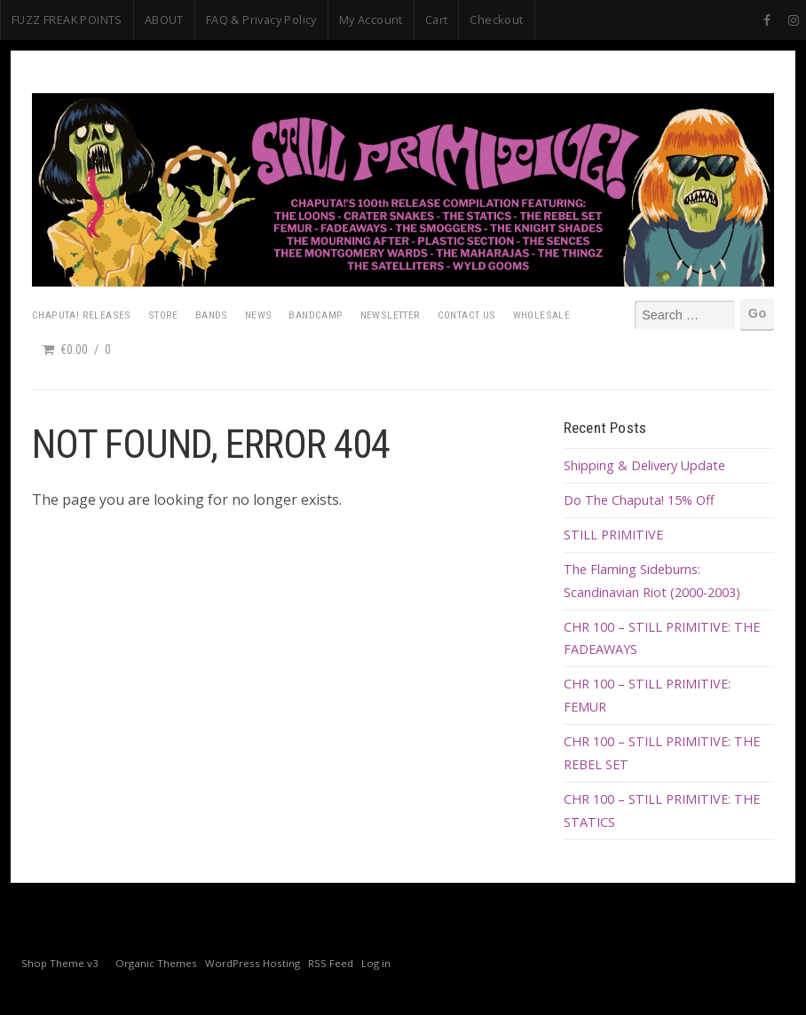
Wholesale (542, 315)
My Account (371, 20)
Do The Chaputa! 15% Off (639, 500)
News (259, 315)
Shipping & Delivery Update (644, 465)
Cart (436, 20)
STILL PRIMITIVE (613, 534)
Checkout (496, 20)
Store (163, 315)
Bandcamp (315, 315)
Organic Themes (156, 963)
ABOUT (164, 20)
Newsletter (390, 315)
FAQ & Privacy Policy (261, 20)
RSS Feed (330, 963)
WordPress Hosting (252, 963)
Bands (211, 315)
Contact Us (467, 315)
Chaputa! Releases (81, 315)
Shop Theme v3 (60, 963)
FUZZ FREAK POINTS (67, 20)
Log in (376, 963)
